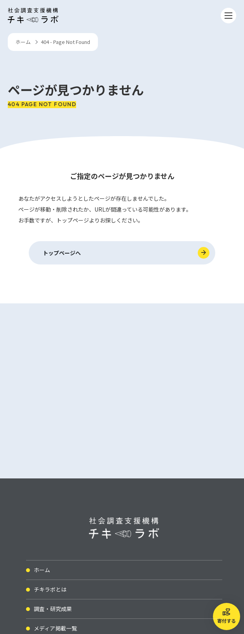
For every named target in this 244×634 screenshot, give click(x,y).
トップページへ (62, 253)
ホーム (23, 42)
